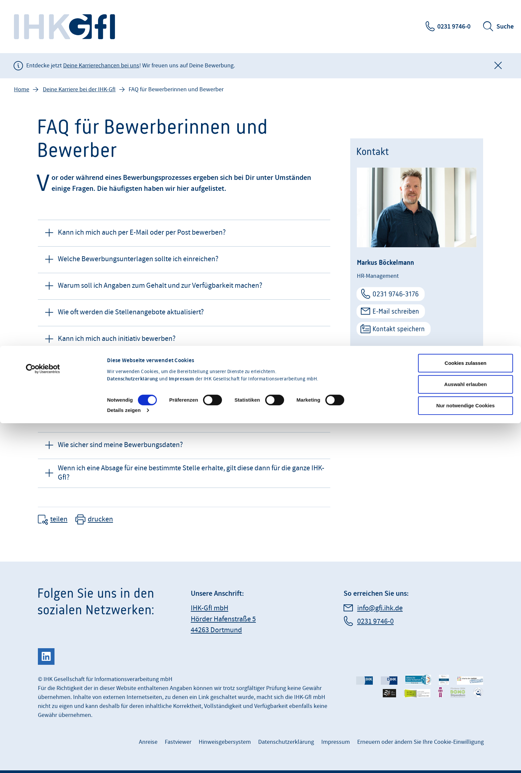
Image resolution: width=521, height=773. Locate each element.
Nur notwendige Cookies (465, 368)
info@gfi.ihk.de (380, 608)
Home (21, 89)
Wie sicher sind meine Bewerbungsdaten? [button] (120, 445)
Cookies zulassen (465, 326)
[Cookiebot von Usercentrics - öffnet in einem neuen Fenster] (43, 332)
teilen (58, 519)
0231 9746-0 (453, 26)
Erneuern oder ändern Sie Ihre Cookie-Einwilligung (420, 742)
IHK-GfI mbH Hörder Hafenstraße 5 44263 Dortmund (223, 619)
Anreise (148, 742)
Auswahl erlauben (465, 347)
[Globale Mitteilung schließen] (498, 66)
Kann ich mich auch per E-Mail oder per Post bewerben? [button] (142, 232)
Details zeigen (124, 373)
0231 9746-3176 (395, 294)
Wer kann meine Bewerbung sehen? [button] (112, 418)
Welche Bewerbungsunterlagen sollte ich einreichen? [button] (138, 259)
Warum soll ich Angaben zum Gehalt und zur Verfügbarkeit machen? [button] (160, 285)
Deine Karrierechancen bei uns (101, 65)
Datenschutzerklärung (132, 342)
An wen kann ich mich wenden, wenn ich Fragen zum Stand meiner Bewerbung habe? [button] (186, 392)
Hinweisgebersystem (225, 742)
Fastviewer (178, 742)
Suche (505, 26)
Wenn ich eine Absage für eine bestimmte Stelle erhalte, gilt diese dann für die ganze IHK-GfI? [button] (191, 473)
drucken (100, 519)
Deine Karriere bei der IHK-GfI (79, 89)
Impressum (181, 342)
